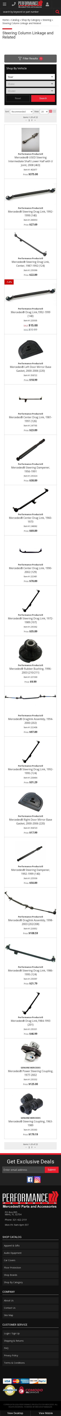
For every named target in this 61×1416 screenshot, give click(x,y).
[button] (26, 1147)
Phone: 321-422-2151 (16, 1219)
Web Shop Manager (43, 1407)
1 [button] (29, 1147)
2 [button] (31, 1147)
